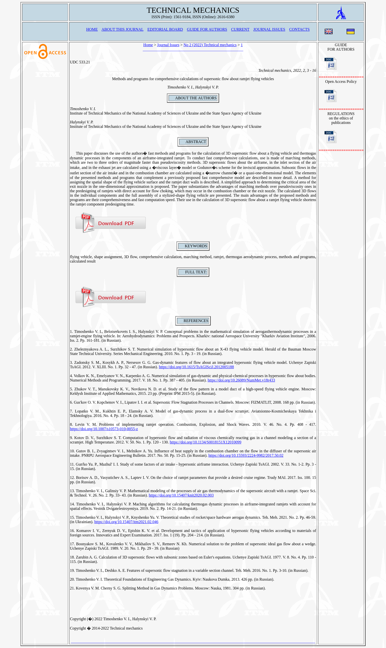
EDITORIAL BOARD (165, 29)
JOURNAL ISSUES (269, 29)
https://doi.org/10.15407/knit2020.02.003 (181, 495)
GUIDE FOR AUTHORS (207, 29)
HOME (92, 29)
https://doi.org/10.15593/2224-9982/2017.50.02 (246, 455)
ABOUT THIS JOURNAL (122, 29)
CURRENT (240, 29)
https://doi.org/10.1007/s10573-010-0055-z (104, 429)
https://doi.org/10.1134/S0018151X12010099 (205, 442)
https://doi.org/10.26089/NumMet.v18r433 (241, 380)
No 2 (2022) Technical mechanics (209, 45)
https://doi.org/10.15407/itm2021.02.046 (126, 522)
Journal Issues (168, 45)
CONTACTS (299, 29)
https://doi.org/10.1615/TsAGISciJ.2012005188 (196, 367)
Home (148, 45)
